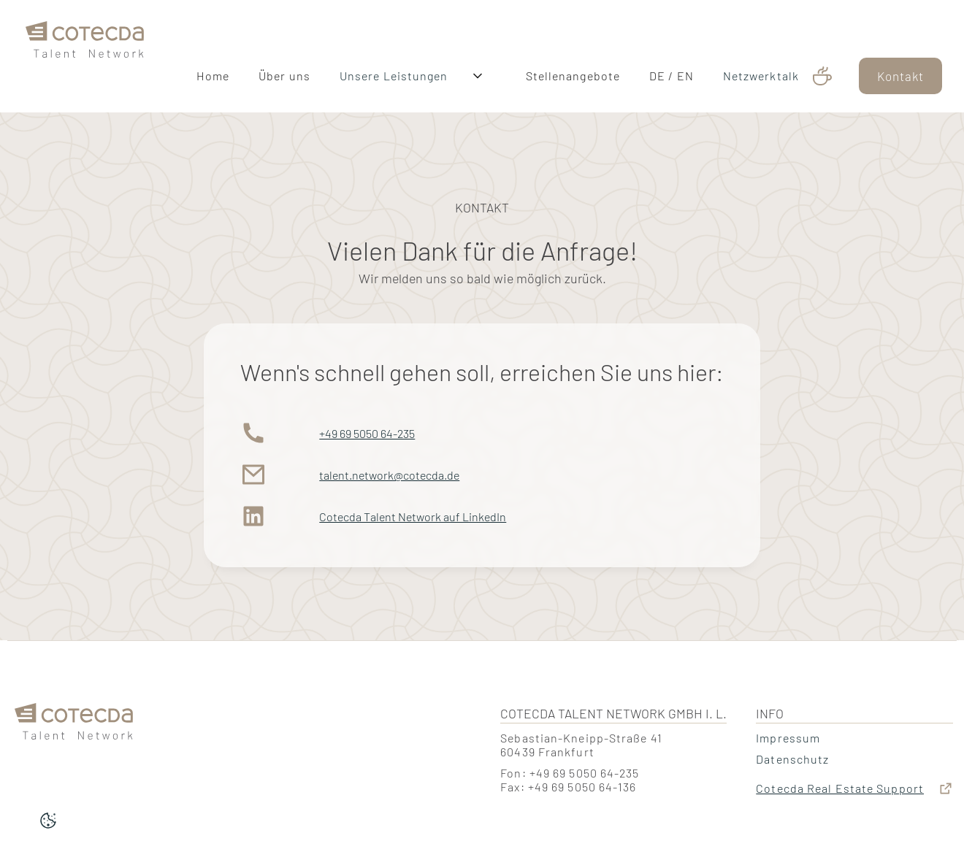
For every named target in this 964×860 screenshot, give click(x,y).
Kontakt (900, 76)
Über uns (284, 75)
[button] (487, 76)
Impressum (788, 738)
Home (212, 75)
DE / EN (671, 75)
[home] (85, 56)
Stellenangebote (573, 75)
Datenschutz (792, 759)
